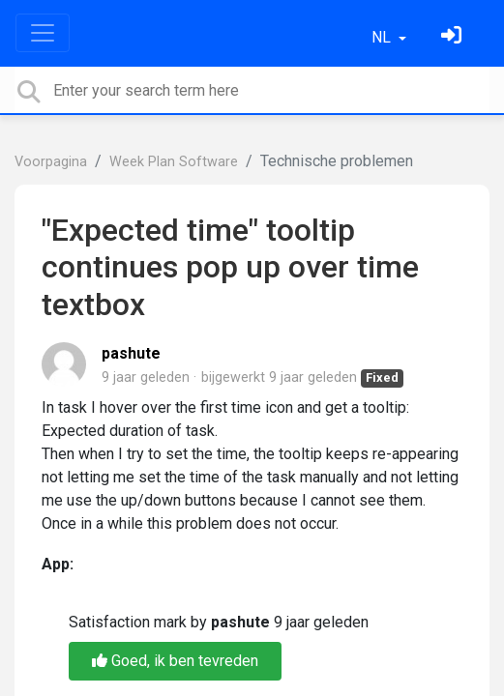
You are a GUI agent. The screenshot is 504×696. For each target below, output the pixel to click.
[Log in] (453, 37)
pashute (131, 353)
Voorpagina (51, 162)
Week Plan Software (173, 162)
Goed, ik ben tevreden (175, 661)
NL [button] (383, 37)
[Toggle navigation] (42, 33)
